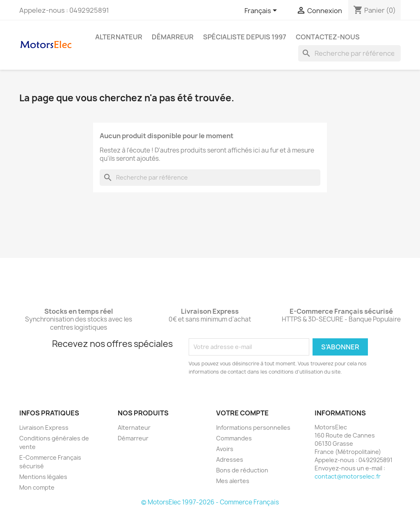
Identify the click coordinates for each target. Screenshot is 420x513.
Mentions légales (43, 477)
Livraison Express (43, 427)
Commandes (234, 438)
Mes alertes (232, 481)
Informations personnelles (253, 427)
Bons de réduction (242, 470)
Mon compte (37, 487)
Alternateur (118, 36)
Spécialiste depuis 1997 (244, 36)
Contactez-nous (328, 36)
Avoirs (224, 449)
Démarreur (173, 36)
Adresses (229, 459)
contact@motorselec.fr (348, 476)
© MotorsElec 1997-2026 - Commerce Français (210, 502)
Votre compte (242, 412)
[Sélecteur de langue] (262, 11)
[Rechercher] (349, 53)
